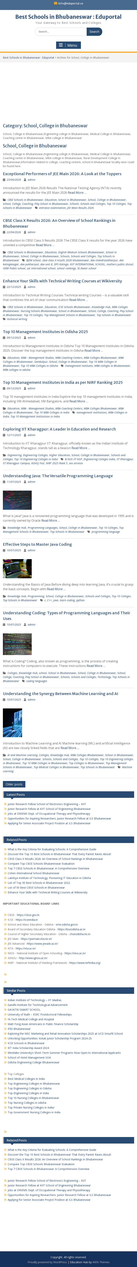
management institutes (79, 366)
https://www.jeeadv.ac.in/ (42, 943)
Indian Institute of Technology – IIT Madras (34, 1000)
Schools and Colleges (92, 204)
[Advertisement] (68, 91)
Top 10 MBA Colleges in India (51, 412)
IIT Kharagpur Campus (16, 463)
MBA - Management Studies (37, 357)
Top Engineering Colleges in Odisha (29, 1088)
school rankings (66, 268)
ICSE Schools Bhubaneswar (74, 307)
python (80, 600)
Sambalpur (41, 362)
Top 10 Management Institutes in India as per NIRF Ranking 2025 (63, 382)
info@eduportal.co (70, 3)
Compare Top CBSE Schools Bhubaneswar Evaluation (41, 863)
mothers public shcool (120, 264)
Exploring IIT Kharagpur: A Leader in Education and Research (59, 429)
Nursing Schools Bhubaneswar (39, 311)
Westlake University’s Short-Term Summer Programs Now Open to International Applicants (64, 1053)
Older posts (14, 784)
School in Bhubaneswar (72, 200)
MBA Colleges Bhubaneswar (100, 357)
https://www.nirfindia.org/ (85, 963)
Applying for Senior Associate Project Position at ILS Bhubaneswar (49, 823)
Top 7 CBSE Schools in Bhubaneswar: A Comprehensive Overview (48, 868)
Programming (36, 596)
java (55, 600)
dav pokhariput (29, 264)
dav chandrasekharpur (104, 260)
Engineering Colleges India (99, 459)
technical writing (17, 319)
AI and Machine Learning (22, 755)
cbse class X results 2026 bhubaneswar (65, 260)
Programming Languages (43, 527)
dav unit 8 (46, 264)
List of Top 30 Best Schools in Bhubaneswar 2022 (39, 883)
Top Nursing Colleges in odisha (27, 1102)
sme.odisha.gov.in (67, 924)
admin (31, 179)
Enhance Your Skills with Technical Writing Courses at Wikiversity (62, 281)
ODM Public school (14, 268)
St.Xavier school (86, 268)
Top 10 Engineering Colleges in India (36, 459)
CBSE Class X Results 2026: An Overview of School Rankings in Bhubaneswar (55, 859)
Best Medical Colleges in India (26, 1079)
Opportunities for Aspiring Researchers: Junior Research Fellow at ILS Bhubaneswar (59, 818)
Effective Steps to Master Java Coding (37, 544)
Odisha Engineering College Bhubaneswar (33, 1062)
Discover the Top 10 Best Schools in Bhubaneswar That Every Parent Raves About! (59, 854)
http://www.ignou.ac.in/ (32, 958)
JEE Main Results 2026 (80, 208)
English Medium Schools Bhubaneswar (81, 252)
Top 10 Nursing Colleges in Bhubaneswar (33, 1098)
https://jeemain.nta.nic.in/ (36, 939)
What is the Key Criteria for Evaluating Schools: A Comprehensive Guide (52, 849)
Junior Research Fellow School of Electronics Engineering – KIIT (47, 804)
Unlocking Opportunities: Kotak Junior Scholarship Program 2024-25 (50, 1038)
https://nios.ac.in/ (75, 953)
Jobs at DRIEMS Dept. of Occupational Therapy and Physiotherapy (49, 813)
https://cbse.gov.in (28, 915)
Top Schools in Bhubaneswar (114, 315)
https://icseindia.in (27, 919)
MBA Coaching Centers (68, 357)
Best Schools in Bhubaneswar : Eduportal (68, 16)
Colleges (12, 673)
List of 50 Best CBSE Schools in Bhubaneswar (36, 887)
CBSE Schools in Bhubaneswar (25, 200)
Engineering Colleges (35, 455)
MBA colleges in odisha (16, 370)
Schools (74, 204)
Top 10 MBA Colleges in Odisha (39, 366)
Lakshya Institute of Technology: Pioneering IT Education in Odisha (49, 878)
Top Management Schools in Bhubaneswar (69, 315)
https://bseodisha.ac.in (71, 929)
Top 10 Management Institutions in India (35, 416)
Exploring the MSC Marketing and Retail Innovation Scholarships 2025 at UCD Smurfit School (65, 1033)
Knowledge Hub (101, 307)
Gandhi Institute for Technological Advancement (38, 1005)
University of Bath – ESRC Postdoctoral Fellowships (40, 1014)
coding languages (36, 681)
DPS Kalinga (61, 264)
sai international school (41, 268)
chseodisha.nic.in (80, 934)
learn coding (67, 600)
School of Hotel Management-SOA (29, 1057)
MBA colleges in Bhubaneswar (112, 366)
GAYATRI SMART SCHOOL (24, 1009)
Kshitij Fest (37, 463)
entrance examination (52, 208)
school (43, 673)
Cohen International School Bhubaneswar (33, 873)
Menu (68, 45)
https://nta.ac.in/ (26, 948)
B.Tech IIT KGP (73, 459)
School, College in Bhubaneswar (107, 200)
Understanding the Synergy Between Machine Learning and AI (60, 693)
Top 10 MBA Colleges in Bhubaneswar (44, 763)
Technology (104, 677)
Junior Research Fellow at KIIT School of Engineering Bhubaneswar (49, 809)
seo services (76, 463)
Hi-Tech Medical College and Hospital (31, 1019)
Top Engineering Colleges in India (28, 1093)
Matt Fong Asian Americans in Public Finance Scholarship (43, 1024)
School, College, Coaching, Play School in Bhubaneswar (35, 204)
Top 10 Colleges (116, 204)
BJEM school (33, 260)
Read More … (77, 192)
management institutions (91, 412)
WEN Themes (101, 1262)
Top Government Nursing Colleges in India (34, 1112)
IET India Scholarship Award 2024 (28, 1048)
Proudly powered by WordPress (47, 1262)
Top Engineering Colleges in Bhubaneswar (34, 1083)
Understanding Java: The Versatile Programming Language (58, 475)
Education (51, 200)
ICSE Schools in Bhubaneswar (26, 1043)
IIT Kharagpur (125, 459)
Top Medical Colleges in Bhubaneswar (56, 767)
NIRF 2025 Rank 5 (56, 463)
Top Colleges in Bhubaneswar (86, 763)
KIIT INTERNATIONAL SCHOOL (87, 264)
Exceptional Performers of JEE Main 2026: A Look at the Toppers (62, 173)
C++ (49, 600)
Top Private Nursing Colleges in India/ (31, 1107)
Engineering (14, 455)
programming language (106, 531)
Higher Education (59, 455)
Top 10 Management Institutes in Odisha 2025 (45, 331)
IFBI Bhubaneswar (19, 1029)
